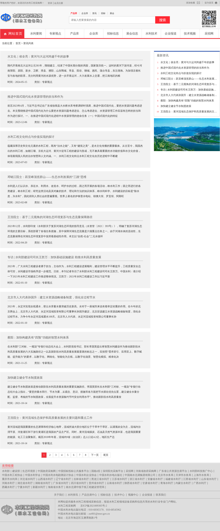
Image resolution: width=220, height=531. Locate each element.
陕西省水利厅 (132, 483)
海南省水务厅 (55, 487)
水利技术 (151, 33)
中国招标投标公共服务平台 (73, 471)
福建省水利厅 (173, 479)
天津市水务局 (183, 475)
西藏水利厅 (8, 487)
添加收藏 (190, 2)
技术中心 (119, 494)
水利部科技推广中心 (201, 471)
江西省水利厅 (191, 479)
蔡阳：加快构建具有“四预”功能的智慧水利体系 (187, 100)
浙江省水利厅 (137, 479)
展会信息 (132, 33)
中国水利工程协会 (12, 475)
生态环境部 (28, 471)
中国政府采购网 (47, 471)
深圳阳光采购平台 (113, 471)
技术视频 (190, 33)
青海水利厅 (166, 483)
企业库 (84, 13)
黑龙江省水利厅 (100, 479)
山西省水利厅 (45, 479)
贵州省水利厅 (96, 483)
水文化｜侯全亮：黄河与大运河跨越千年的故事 (187, 62)
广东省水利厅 (60, 483)
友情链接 (8, 465)
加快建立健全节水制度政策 (176, 106)
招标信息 (113, 33)
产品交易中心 (89, 494)
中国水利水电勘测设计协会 (58, 475)
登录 (50, 3)
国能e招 (95, 471)
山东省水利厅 (209, 479)
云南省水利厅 (114, 483)
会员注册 (58, 3)
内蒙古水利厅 (183, 483)
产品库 (73, 13)
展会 (112, 13)
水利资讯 (73, 494)
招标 (103, 13)
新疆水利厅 (39, 487)
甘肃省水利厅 (150, 483)
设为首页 (209, 2)
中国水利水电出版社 (110, 475)
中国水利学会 (32, 475)
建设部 (16, 471)
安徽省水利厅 (155, 479)
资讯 (94, 13)
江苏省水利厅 (119, 479)
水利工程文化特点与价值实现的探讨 (181, 73)
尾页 (105, 455)
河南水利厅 (8, 483)
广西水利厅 (199, 483)
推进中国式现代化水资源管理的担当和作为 (185, 67)
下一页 (95, 455)
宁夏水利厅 (23, 487)
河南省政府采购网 (146, 471)
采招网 (209, 33)
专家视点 (55, 33)
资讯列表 (28, 43)
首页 (18, 43)
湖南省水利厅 (43, 483)
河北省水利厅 (27, 479)
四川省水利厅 (78, 483)
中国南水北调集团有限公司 (140, 475)
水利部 (6, 471)
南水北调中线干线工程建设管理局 (85, 487)
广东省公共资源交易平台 (173, 471)
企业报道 (170, 33)
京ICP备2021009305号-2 (93, 505)
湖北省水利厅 (25, 483)
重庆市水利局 (9, 479)
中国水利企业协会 (86, 475)
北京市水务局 (165, 475)
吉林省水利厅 (81, 479)
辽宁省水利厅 (63, 479)
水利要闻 (36, 33)
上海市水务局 (201, 475)
